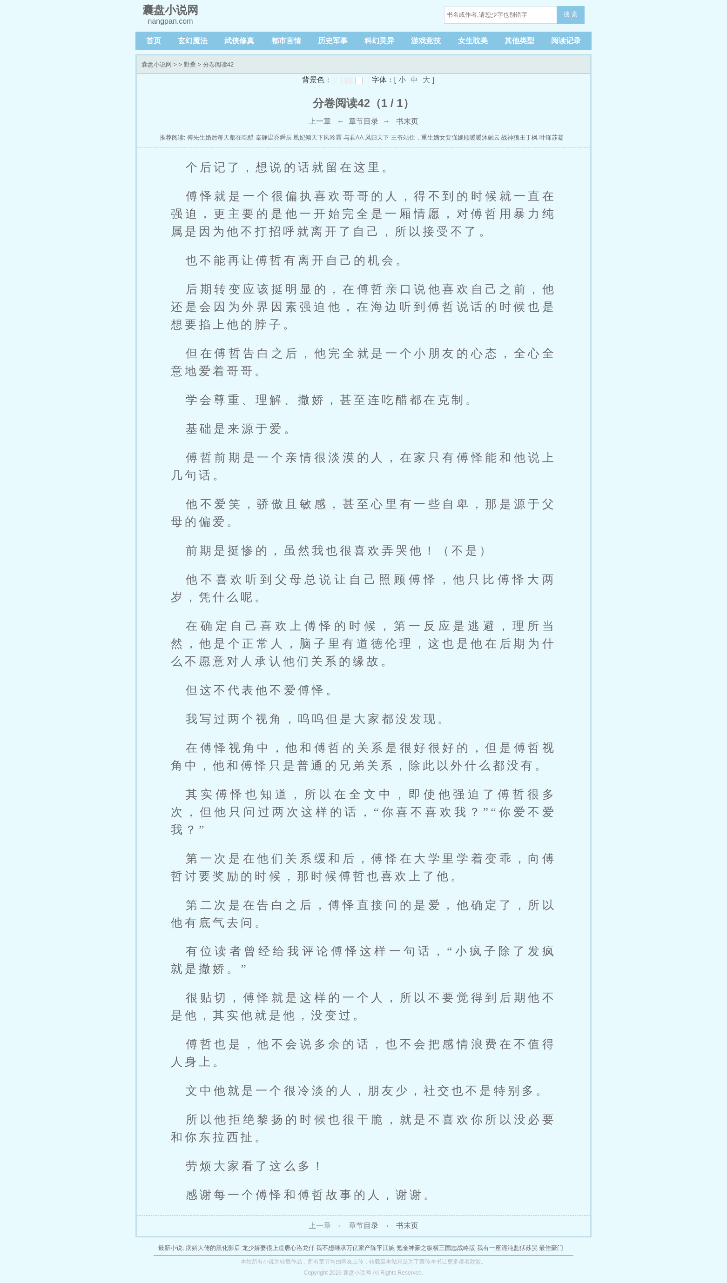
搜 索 (571, 14)
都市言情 (286, 41)
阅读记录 (566, 41)
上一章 (320, 121)
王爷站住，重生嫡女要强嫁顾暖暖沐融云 (445, 137)
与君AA (353, 137)
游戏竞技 (426, 41)
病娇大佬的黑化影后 (213, 1247)
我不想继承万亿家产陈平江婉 (355, 1247)
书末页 (407, 121)
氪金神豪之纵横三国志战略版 (436, 1247)
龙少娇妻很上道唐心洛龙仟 (278, 1247)
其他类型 (519, 41)
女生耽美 (473, 41)
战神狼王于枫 (519, 137)
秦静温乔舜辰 (274, 137)
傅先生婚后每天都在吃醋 (220, 137)
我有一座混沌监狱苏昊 (507, 1247)
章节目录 (363, 121)
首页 (153, 41)
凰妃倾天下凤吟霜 (317, 137)
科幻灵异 (379, 41)
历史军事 (333, 41)
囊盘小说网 (156, 64)
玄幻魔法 (193, 41)
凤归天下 (377, 137)
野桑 (190, 64)
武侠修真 (239, 41)
